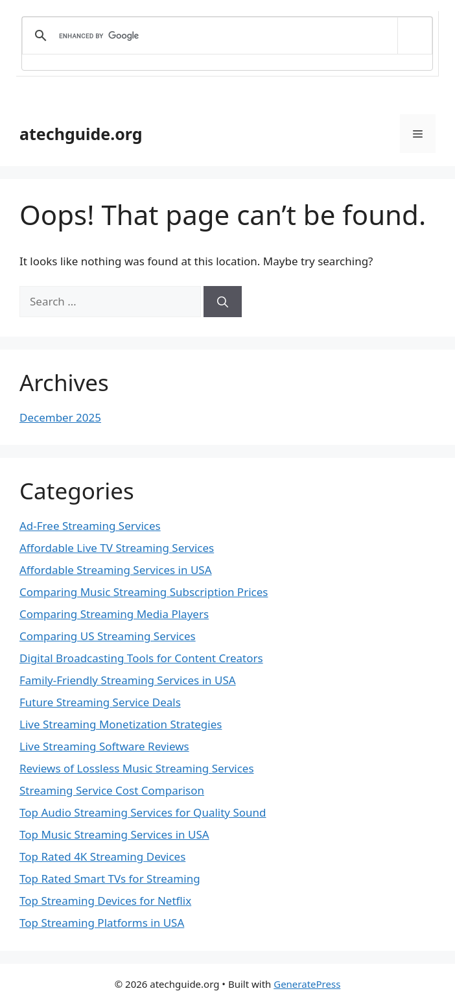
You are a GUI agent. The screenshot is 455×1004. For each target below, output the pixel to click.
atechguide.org (81, 134)
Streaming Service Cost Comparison (111, 790)
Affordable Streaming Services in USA (115, 569)
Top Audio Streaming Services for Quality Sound (142, 812)
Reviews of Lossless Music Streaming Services (136, 768)
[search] (225, 35)
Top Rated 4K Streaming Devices (102, 856)
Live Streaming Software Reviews (104, 746)
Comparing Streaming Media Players (114, 613)
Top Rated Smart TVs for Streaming (109, 878)
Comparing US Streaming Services (107, 635)
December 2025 (60, 417)
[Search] (223, 301)
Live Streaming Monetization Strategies (120, 724)
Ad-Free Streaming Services (90, 525)
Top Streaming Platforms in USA (101, 922)
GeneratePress (307, 983)
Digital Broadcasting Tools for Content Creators (141, 658)
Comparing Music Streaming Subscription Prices (143, 591)
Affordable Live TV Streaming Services (116, 547)
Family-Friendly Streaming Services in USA (127, 680)
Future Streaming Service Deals (100, 702)
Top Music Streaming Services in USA (114, 834)
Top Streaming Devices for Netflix (105, 900)
